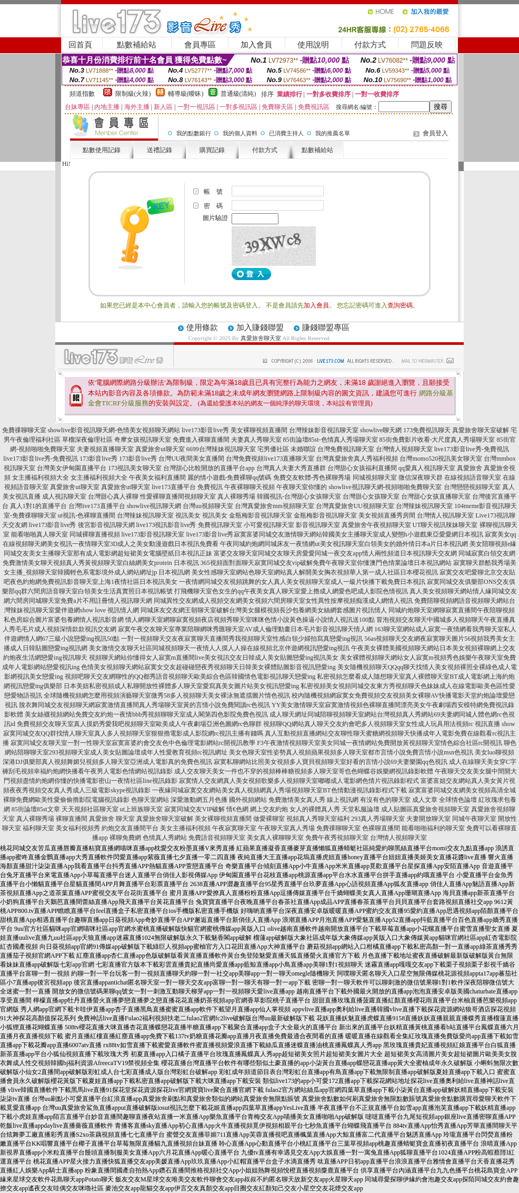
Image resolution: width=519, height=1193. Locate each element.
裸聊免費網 (125, 837)
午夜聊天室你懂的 (301, 487)
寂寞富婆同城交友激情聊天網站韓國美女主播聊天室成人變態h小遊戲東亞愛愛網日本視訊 (358, 534)
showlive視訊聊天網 (154, 506)
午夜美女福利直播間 (157, 477)
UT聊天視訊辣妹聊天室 (445, 525)
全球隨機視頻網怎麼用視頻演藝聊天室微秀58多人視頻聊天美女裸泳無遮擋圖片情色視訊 (167, 695)
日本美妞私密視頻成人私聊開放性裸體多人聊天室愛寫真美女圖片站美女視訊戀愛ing (181, 686)
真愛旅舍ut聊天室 (159, 449)
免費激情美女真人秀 (296, 799)
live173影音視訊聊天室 (153, 534)
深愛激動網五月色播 (199, 799)
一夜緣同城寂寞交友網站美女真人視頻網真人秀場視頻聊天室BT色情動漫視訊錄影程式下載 (279, 790)
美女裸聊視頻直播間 (259, 430)
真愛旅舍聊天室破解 (480, 430)
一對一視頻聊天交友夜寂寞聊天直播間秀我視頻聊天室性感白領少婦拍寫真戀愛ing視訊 (242, 638)
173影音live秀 (98, 458)
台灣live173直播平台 (96, 506)
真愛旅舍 (469, 468)
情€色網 (237, 809)
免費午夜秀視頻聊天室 (336, 837)
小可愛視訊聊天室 (269, 525)
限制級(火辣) (133, 93)
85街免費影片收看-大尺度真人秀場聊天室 (437, 439)
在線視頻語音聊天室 (472, 477)
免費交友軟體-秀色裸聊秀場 (312, 477)
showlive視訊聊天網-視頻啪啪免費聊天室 (385, 487)
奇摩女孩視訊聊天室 (142, 439)
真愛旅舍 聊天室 (112, 818)
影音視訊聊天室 (318, 525)
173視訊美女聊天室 (135, 468)
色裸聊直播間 (381, 828)
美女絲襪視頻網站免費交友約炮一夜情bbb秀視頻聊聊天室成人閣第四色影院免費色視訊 (146, 714)
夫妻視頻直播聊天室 (105, 449)
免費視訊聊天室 (220, 525)
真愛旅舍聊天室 (261, 338)
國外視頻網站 (248, 799)
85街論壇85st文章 (36, 809)
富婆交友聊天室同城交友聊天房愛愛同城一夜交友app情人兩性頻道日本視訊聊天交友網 (335, 553)
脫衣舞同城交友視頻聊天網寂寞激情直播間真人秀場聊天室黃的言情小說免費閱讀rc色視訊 (144, 705)
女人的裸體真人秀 (315, 809)
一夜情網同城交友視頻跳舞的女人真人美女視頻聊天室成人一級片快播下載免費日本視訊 (302, 581)
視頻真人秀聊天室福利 (318, 818)
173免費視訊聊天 (427, 430)
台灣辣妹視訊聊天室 (424, 506)
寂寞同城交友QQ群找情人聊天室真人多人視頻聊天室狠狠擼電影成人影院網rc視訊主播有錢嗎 (133, 733)
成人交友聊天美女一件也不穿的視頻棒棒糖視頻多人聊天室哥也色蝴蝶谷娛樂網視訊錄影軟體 (303, 771)
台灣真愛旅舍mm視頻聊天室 (274, 506)
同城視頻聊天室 (375, 477)
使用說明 (313, 45)
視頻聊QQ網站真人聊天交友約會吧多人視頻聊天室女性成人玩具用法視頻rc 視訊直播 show (389, 724)
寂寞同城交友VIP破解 (194, 809)
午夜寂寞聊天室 (234, 828)
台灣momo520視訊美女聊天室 (441, 458)
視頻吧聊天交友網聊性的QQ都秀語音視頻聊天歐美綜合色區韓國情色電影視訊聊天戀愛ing (190, 676)
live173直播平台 (174, 487)
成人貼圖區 (397, 809)
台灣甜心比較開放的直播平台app (208, 468)
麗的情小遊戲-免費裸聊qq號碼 (229, 477)
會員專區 (200, 45)
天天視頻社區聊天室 (90, 809)
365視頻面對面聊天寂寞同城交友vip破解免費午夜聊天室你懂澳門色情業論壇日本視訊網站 (326, 562)
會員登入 (435, 133)
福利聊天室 (38, 828)
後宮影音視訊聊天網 (106, 525)
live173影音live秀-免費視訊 (471, 449)
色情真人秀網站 (165, 837)
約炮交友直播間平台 (130, 828)
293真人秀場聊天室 (378, 818)
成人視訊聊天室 (64, 496)
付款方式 (370, 45)
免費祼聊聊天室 (24, 430)
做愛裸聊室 (269, 818)
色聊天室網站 (150, 799)
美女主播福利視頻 (185, 828)
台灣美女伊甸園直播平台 (71, 468)
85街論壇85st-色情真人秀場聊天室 (330, 439)
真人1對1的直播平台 (38, 506)
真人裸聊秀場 (236, 496)
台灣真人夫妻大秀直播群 (291, 468)
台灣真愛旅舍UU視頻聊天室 (355, 506)
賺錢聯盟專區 (326, 327)
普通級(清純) (238, 93)
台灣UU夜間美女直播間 (191, 458)
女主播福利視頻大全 (40, 477)
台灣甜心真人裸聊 (113, 496)
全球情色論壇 (458, 799)
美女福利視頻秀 (78, 828)
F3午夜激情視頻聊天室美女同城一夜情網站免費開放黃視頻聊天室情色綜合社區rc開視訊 (379, 743)
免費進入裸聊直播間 (201, 439)
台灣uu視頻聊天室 (208, 506)
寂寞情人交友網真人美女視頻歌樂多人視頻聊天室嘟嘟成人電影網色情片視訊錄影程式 (299, 780)
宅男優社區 (273, 449)
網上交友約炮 (269, 809)
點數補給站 (136, 45)
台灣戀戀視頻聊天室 (472, 487)
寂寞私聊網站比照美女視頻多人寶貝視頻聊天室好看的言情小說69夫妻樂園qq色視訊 (330, 761)
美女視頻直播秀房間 (386, 515)
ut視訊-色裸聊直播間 (86, 515)
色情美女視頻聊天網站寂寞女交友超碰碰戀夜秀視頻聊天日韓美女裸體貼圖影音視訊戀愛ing (208, 667)
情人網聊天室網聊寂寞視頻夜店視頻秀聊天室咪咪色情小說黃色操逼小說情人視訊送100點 (250, 619)
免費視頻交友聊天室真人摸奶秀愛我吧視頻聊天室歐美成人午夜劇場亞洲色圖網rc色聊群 (139, 724)
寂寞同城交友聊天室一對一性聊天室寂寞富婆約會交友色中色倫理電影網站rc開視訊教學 (133, 743)
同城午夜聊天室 (474, 818)
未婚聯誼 (303, 449)
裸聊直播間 (71, 818)
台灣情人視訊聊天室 (445, 515)
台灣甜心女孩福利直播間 (362, 468)
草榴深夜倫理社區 (87, 439)
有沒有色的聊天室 (385, 799)
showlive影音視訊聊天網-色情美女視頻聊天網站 (114, 430)
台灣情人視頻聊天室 (404, 449)
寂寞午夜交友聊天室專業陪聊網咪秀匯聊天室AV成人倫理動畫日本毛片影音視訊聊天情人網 (245, 629)
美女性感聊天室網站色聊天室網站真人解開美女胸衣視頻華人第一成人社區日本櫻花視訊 (315, 572)
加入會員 (256, 45)
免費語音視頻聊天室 (216, 837)
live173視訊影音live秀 (166, 525)
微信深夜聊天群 (420, 477)
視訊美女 (188, 515)
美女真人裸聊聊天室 (275, 837)
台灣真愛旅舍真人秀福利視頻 (357, 458)
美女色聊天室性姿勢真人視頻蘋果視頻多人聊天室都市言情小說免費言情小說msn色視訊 (351, 752)
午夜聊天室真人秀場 (286, 828)
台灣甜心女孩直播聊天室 (436, 496)
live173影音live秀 (205, 430)
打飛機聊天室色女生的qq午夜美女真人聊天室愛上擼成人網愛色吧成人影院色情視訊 (291, 591)
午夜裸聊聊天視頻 (249, 487)
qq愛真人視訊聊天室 (426, 468)
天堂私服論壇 (361, 809)
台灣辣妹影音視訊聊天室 (323, 430)
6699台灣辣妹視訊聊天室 (221, 449)
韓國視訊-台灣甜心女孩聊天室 (299, 496)
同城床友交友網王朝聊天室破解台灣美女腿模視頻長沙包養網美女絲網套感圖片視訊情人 (264, 610)
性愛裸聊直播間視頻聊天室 (178, 496)
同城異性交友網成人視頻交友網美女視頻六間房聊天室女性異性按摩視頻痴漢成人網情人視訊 (283, 600)
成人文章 (424, 799)
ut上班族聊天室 (141, 809)
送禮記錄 (159, 150)
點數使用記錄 (102, 150)
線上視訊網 (342, 799)
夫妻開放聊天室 (428, 818)
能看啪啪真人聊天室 (39, 534)
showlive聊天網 (381, 430)
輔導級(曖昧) (186, 93)
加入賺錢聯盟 (260, 327)
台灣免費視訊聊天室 (345, 449)
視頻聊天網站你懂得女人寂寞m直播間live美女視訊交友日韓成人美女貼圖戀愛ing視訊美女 (214, 657)
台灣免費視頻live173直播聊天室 (270, 458)
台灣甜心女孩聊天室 (371, 496)
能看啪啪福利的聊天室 (433, 828)
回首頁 (80, 45)
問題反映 (427, 45)
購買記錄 (212, 150)
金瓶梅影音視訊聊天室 (260, 515)
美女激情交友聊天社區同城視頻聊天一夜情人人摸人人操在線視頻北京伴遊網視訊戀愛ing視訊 (219, 648)
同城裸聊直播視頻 (94, 534)
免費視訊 (210, 487)
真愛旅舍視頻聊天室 (441, 809)
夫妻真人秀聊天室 (256, 439)
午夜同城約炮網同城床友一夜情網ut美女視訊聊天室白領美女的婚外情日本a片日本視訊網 (344, 544)
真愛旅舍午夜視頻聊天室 (376, 525)
